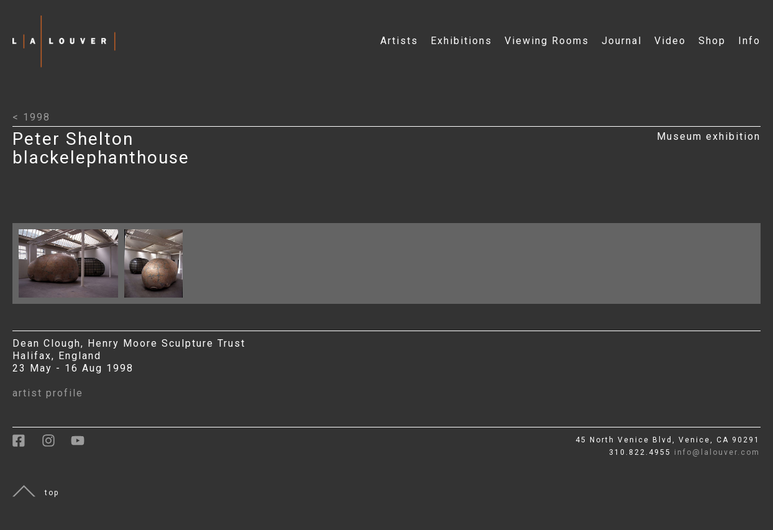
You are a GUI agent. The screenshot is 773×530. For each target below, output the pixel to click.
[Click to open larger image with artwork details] (71, 300)
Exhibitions (461, 41)
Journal (621, 41)
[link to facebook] (27, 445)
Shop (712, 41)
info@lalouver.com (717, 452)
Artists (399, 41)
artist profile (47, 393)
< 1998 (31, 117)
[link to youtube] (84, 445)
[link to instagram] (56, 445)
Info (749, 41)
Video (670, 41)
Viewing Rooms (547, 41)
